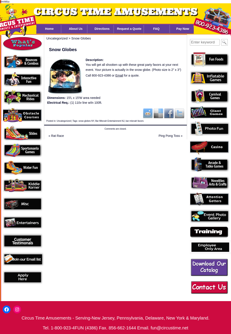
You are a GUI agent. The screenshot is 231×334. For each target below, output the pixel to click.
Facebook (169, 113)
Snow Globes (81, 38)
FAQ (156, 28)
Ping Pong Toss (170, 136)
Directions (102, 28)
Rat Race (56, 136)
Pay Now (182, 28)
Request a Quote (129, 28)
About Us (76, 28)
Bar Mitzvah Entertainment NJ (110, 121)
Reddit (148, 113)
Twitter (179, 113)
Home (49, 28)
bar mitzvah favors (135, 121)
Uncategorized (64, 121)
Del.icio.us (158, 113)
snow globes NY (86, 121)
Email (119, 75)
